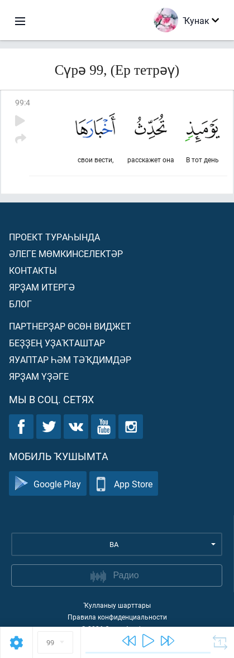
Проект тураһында (54, 237)
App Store (123, 483)
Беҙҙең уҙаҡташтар (57, 343)
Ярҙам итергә (42, 287)
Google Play (48, 483)
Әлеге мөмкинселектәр (66, 253)
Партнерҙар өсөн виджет (70, 326)
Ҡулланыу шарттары (117, 605)
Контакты (33, 270)
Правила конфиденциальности (117, 616)
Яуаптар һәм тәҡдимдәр (70, 359)
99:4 (22, 102)
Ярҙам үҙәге (39, 376)
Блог (20, 303)
